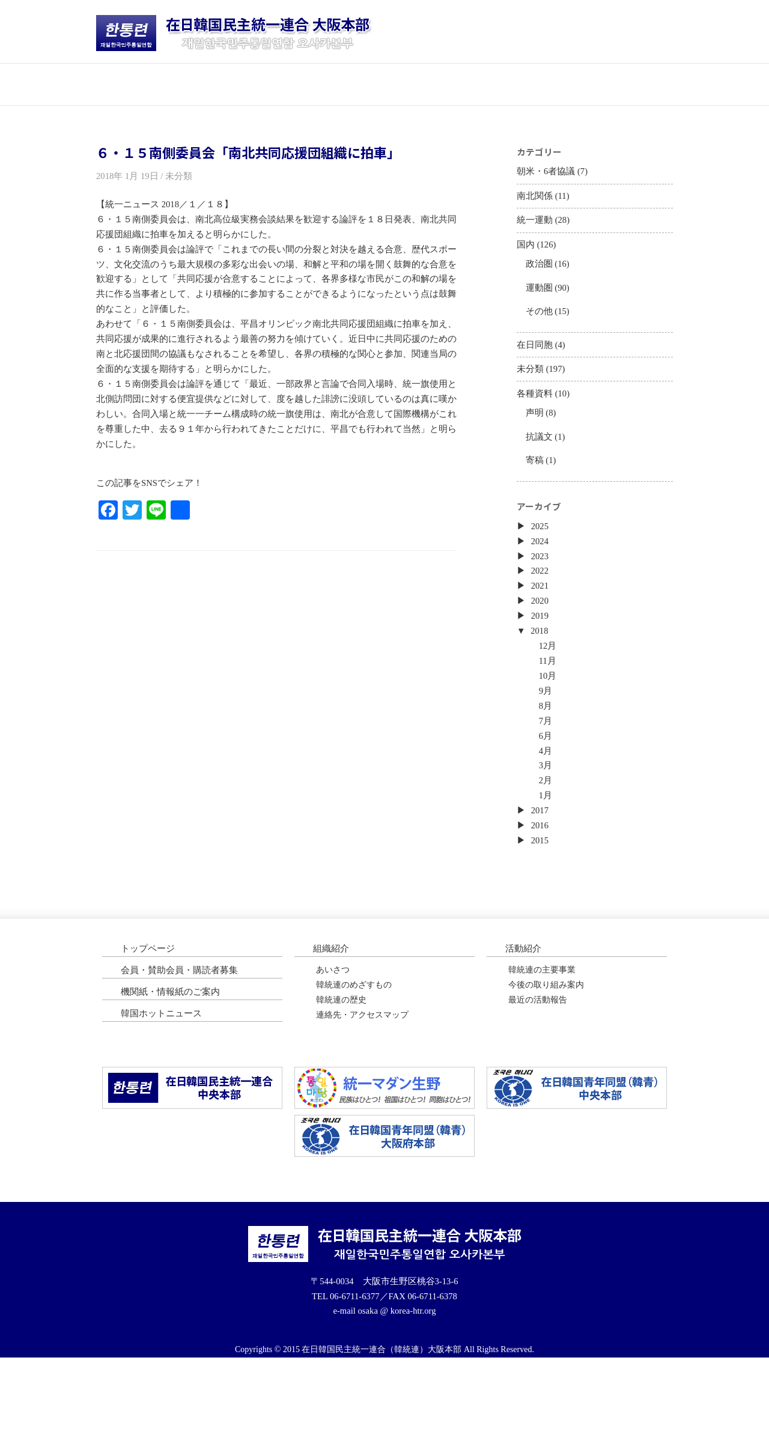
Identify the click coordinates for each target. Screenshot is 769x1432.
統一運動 (536, 227)
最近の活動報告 (537, 1068)
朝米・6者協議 (548, 174)
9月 (548, 740)
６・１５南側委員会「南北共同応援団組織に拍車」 (248, 152)
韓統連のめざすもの (354, 1052)
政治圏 (540, 275)
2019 (541, 659)
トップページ (144, 84)
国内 (526, 254)
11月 (550, 708)
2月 (548, 838)
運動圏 (540, 301)
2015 (541, 904)
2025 (541, 561)
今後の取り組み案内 (546, 1052)
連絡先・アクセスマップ (362, 1085)
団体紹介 (240, 84)
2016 (541, 887)
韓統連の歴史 (341, 1068)
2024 (541, 577)
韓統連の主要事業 (542, 1035)
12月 (550, 691)
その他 (540, 326)
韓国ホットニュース (625, 84)
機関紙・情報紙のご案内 (173, 1059)
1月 (548, 854)
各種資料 (536, 416)
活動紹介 (336, 84)
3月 (548, 822)
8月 (548, 756)
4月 (548, 806)
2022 (541, 609)
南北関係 (536, 200)
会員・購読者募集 (432, 84)
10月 (550, 724)
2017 (541, 871)
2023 (541, 593)
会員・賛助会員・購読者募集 (183, 1036)
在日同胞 (536, 363)
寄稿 (536, 489)
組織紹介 (332, 1013)
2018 (541, 675)
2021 (541, 626)
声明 (536, 437)
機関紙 (529, 84)
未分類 (531, 389)
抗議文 (540, 463)
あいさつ (333, 1035)
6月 (548, 789)
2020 (541, 642)
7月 (548, 773)
